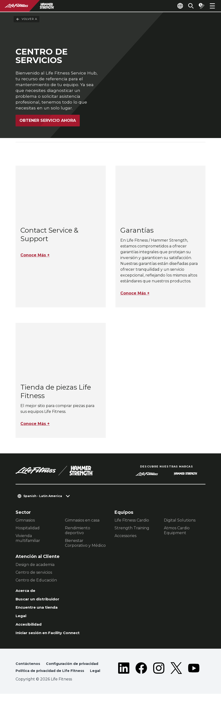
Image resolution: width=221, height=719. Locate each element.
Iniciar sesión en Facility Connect (54, 640)
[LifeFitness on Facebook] (141, 685)
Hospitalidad (28, 531)
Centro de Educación (36, 582)
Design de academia (35, 567)
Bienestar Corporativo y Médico (85, 546)
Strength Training (132, 531)
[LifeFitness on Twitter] (176, 685)
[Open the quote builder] (199, 6)
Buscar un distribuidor (42, 603)
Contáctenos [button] (29, 672)
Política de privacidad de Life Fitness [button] (55, 688)
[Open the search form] (187, 6)
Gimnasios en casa (82, 523)
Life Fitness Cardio (132, 523)
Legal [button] (21, 695)
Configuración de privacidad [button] (45, 680)
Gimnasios (25, 523)
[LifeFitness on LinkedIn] (124, 685)
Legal (22, 622)
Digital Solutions (179, 523)
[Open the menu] (212, 6)
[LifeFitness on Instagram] (159, 685)
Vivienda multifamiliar (28, 541)
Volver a (26, 19)
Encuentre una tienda (41, 612)
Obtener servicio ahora (47, 121)
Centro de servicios (34, 575)
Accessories (125, 538)
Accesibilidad (31, 631)
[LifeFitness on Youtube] (194, 685)
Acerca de (27, 593)
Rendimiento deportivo (77, 533)
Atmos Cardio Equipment (177, 533)
